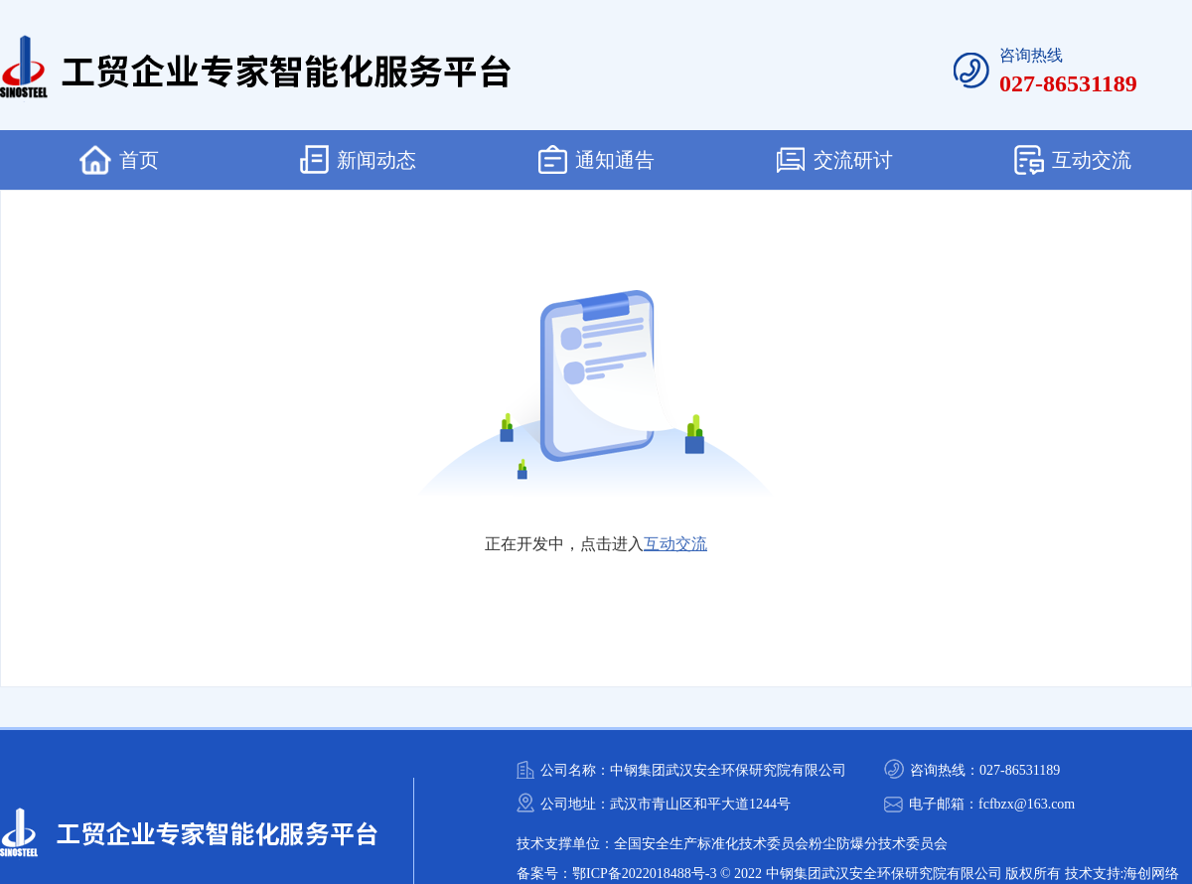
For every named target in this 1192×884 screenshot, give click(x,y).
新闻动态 (358, 160)
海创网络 (1151, 873)
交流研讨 (834, 160)
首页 (119, 160)
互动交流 (1072, 160)
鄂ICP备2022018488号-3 (644, 873)
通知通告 (596, 160)
